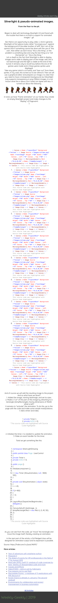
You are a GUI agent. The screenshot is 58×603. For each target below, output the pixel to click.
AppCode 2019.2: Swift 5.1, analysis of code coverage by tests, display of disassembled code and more (30, 563)
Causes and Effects (16, 567)
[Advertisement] (29, 125)
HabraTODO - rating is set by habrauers (24, 569)
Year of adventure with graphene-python (25, 554)
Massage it (12, 556)
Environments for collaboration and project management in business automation (25, 583)
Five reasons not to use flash (20, 571)
